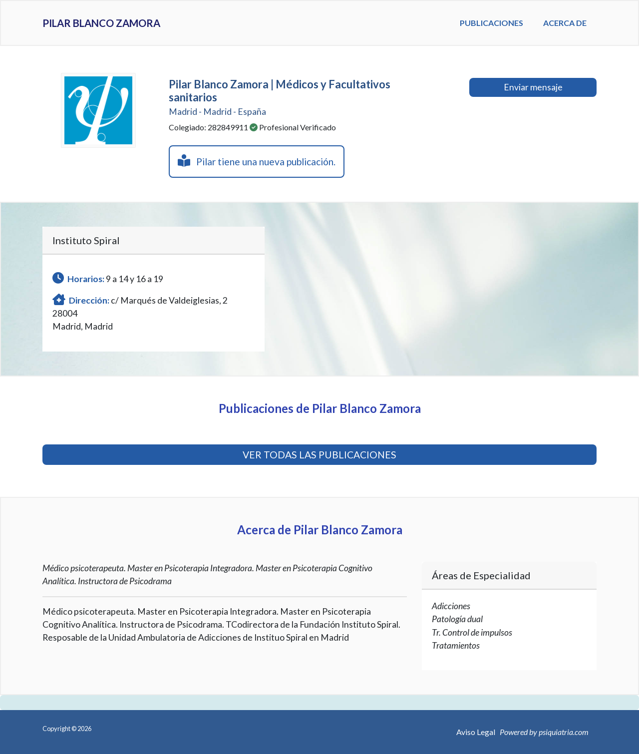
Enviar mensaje (533, 87)
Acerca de (565, 22)
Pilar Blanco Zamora (124, 22)
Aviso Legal (475, 732)
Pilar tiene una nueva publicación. (256, 160)
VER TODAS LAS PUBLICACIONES (319, 454)
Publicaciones (491, 22)
